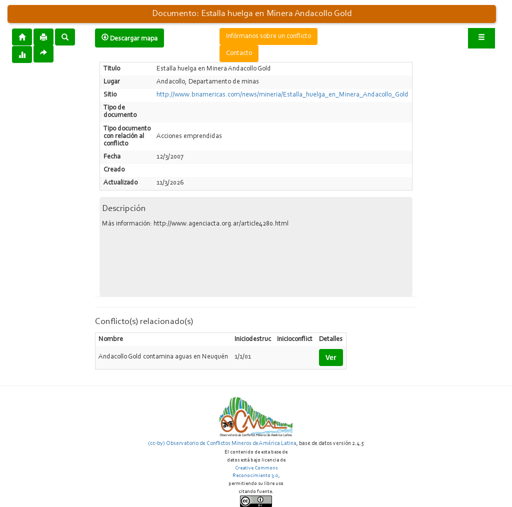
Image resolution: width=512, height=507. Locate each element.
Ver (331, 358)
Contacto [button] (239, 53)
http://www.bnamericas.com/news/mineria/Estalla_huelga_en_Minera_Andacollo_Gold (282, 95)
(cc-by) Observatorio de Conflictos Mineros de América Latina (222, 443)
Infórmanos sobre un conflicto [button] (268, 36)
